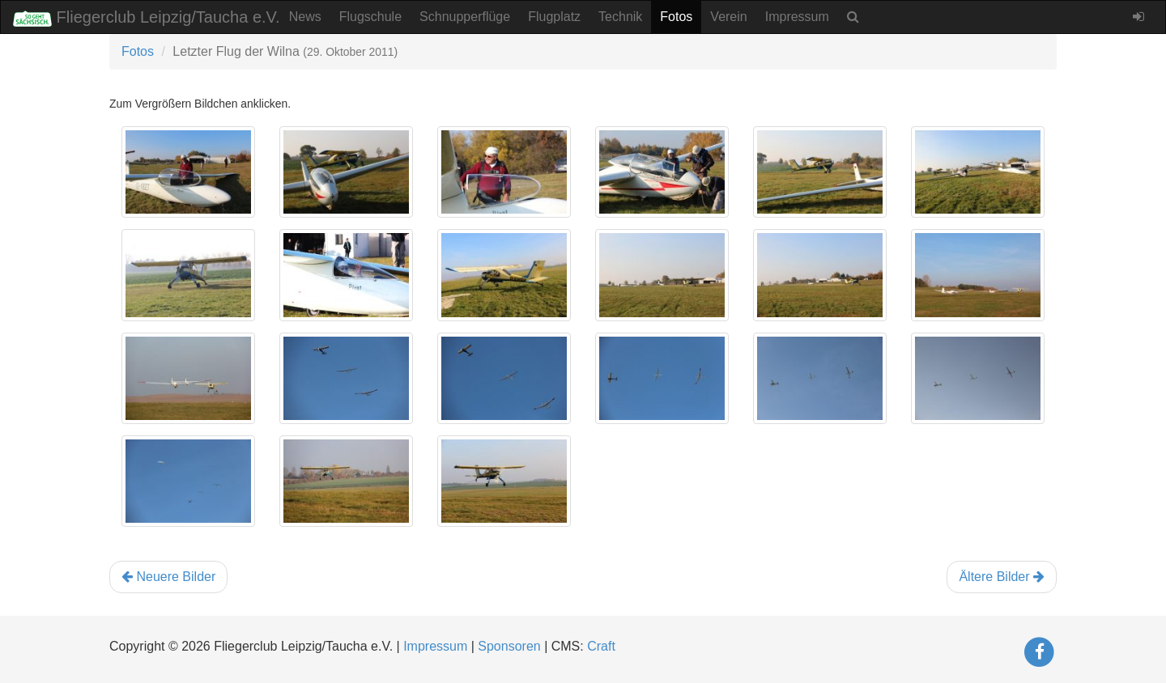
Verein (728, 16)
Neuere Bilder (168, 576)
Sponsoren (509, 646)
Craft (601, 646)
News (305, 16)
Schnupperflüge (464, 16)
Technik (620, 16)
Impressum (797, 16)
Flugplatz (554, 16)
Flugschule (370, 16)
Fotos (676, 16)
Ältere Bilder (1002, 576)
